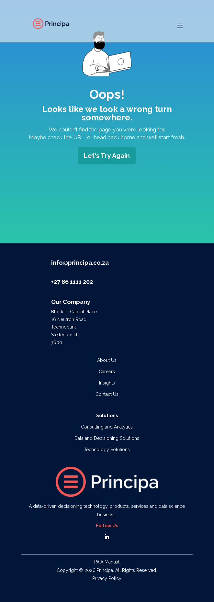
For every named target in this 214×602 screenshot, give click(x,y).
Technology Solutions (107, 449)
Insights (107, 382)
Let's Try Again (107, 156)
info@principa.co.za (80, 262)
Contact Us (107, 394)
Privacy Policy (106, 578)
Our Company (70, 301)
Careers (107, 371)
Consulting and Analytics (107, 426)
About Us (107, 360)
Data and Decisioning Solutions (106, 438)
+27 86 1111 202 (72, 281)
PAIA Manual (106, 561)
